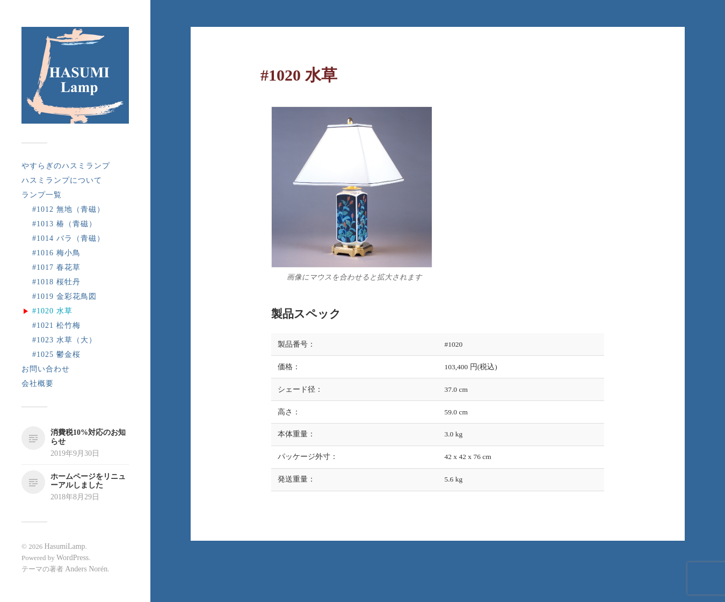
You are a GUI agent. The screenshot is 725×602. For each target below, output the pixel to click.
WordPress (72, 558)
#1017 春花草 (56, 267)
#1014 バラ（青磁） (68, 238)
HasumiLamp (64, 546)
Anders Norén (86, 569)
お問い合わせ (45, 369)
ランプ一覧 (41, 195)
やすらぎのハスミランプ (65, 166)
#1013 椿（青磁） (64, 224)
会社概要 (37, 383)
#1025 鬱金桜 (56, 354)
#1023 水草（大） (64, 340)
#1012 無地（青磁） (68, 209)
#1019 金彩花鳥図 (64, 296)
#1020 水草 (52, 311)
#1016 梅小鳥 (56, 253)
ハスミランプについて (61, 180)
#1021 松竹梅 (56, 325)
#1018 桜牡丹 (56, 282)
